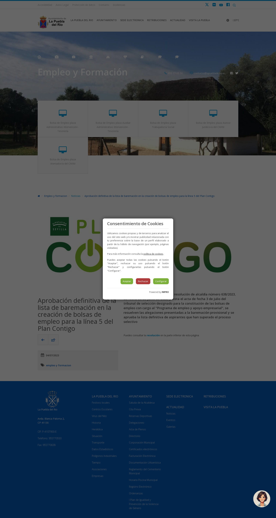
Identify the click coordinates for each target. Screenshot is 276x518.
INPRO (165, 292)
